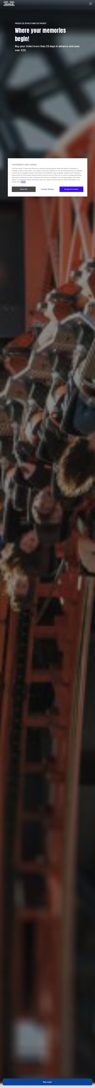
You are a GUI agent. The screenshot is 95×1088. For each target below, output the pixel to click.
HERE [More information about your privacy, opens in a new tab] (23, 182)
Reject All (23, 189)
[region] (47, 177)
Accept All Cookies (71, 189)
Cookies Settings (47, 189)
